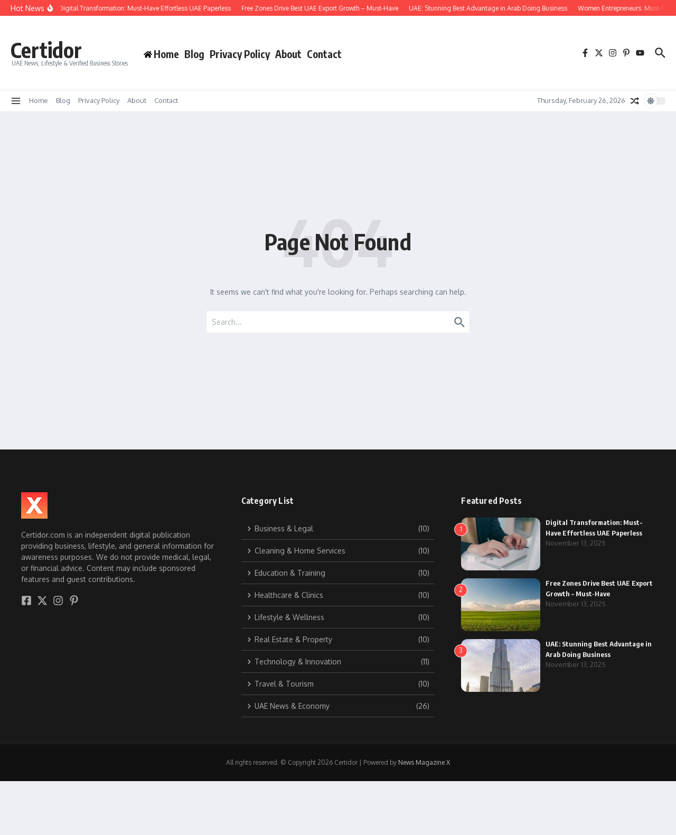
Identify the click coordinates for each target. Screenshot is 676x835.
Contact (324, 54)
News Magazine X (424, 762)
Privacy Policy (240, 54)
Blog (194, 54)
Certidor (46, 49)
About (288, 54)
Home (38, 100)
